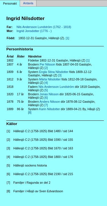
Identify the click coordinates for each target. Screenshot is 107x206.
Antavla (28, 3)
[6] (46, 97)
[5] (46, 90)
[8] (29, 112)
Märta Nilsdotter (49, 79)
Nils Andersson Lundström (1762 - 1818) (44, 27)
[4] (46, 82)
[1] (67, 38)
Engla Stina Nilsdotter (53, 72)
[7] (46, 105)
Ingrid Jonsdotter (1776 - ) (34, 31)
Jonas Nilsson (49, 94)
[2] (46, 68)
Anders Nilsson (49, 101)
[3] (60, 75)
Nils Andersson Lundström (56, 86)
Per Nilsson (47, 64)
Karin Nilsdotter (49, 109)
